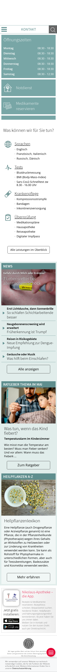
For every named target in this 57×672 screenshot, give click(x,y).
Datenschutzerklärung (21, 668)
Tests (19, 167)
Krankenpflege (26, 193)
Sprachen (22, 143)
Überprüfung (25, 216)
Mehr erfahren (28, 577)
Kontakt (28, 29)
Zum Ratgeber (28, 465)
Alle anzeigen (28, 369)
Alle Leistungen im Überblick (28, 250)
